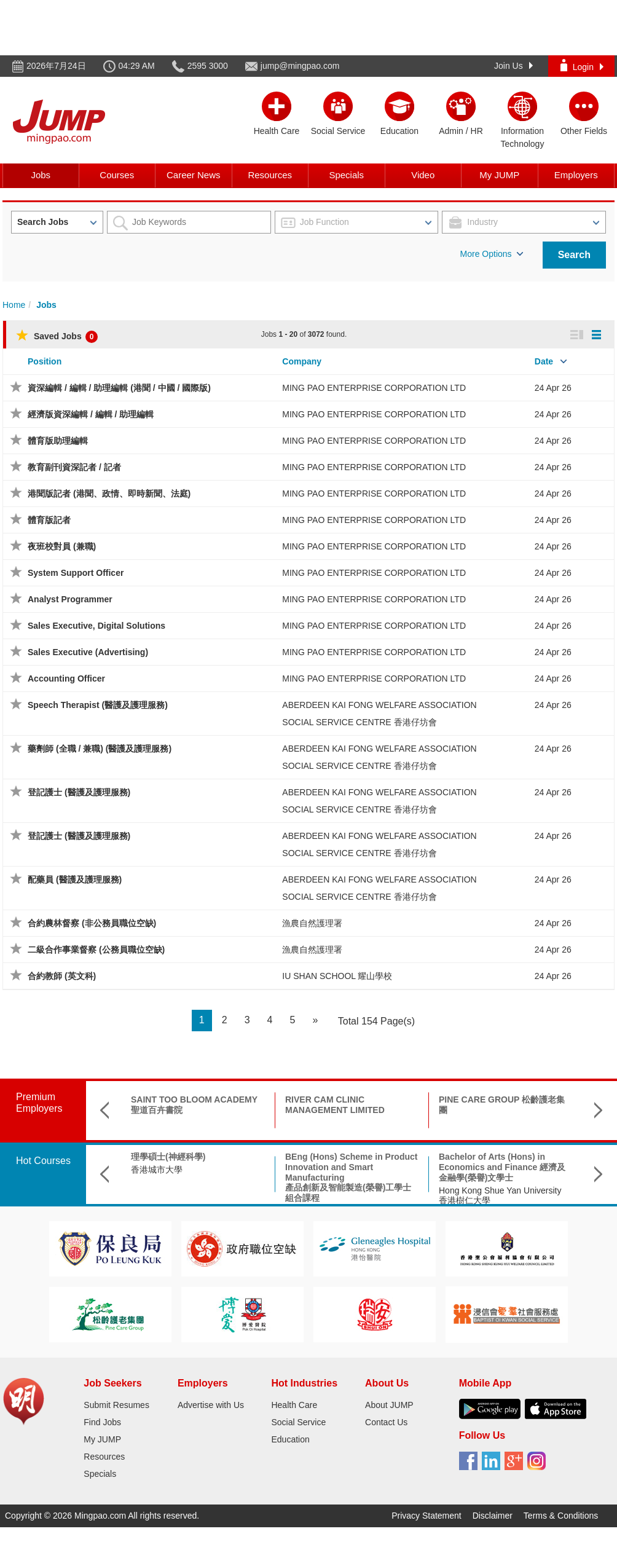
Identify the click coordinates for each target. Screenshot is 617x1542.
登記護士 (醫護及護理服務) (79, 792)
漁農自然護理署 (312, 923)
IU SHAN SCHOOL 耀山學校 (337, 976)
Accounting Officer (66, 678)
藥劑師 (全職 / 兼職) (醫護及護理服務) (99, 748)
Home (13, 305)
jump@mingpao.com (300, 66)
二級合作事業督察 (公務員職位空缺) (96, 949)
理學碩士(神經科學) (168, 1157)
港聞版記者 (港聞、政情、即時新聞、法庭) (109, 493)
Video (422, 175)
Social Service (298, 1422)
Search (574, 255)
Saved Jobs (57, 336)
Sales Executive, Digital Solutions (96, 626)
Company (301, 361)
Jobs (40, 175)
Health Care (294, 1405)
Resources (270, 175)
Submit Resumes (116, 1405)
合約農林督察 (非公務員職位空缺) (92, 923)
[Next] (315, 1020)
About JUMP (389, 1405)
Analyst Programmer (70, 599)
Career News (194, 175)
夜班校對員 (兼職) (62, 546)
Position (44, 361)
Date (544, 361)
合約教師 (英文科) (62, 976)
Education (290, 1439)
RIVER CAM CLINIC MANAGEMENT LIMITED (335, 1105)
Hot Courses (43, 1160)
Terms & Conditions (561, 1515)
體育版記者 (49, 520)
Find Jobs (102, 1422)
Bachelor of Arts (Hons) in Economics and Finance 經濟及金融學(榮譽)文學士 (502, 1167)
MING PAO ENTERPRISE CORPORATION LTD (374, 388)
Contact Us (386, 1422)
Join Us (513, 66)
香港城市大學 (157, 1169)
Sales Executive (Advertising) (88, 652)
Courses (117, 175)
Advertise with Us (211, 1405)
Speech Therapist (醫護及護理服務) (98, 705)
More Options (491, 254)
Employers (576, 175)
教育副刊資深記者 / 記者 (74, 467)
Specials (346, 175)
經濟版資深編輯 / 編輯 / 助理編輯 (91, 414)
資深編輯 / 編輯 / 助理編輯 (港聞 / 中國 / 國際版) (119, 388)
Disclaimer (493, 1515)
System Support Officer (76, 573)
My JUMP (499, 175)
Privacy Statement (426, 1515)
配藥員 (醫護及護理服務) (75, 879)
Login (581, 65)
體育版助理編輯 (58, 441)
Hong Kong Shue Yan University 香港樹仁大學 (500, 1196)
